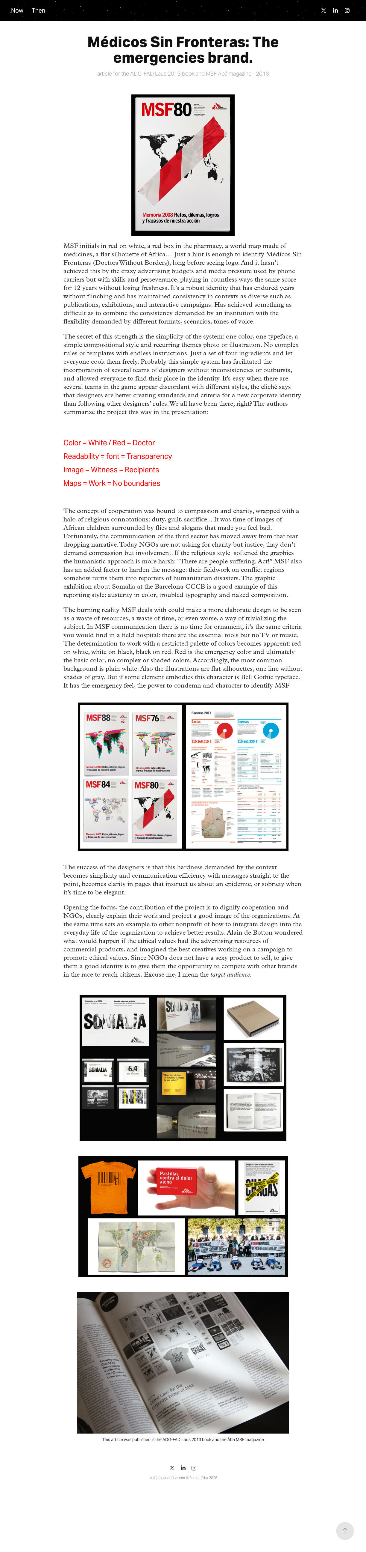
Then (38, 10)
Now (17, 10)
